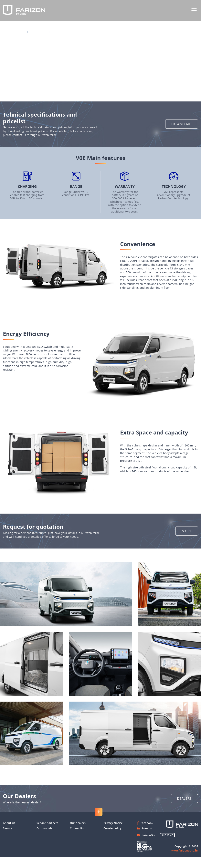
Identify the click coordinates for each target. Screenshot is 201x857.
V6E (53, 31)
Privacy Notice (113, 823)
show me (167, 835)
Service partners (47, 823)
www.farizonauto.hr (184, 850)
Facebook (147, 823)
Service (7, 828)
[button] (181, 124)
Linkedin (146, 828)
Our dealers (78, 823)
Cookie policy (112, 828)
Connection (77, 828)
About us (9, 823)
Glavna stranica (13, 31)
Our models (38, 31)
